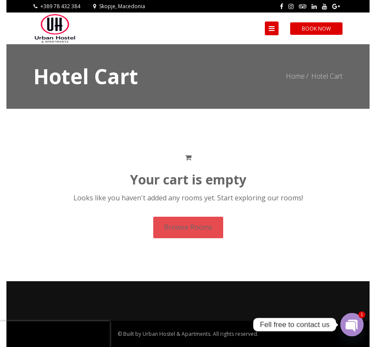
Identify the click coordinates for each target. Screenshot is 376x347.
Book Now (316, 28)
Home (295, 76)
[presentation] (55, 334)
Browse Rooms (188, 227)
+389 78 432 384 (56, 6)
